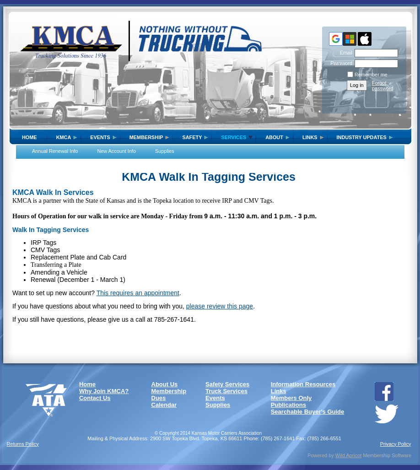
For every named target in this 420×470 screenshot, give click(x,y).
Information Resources (303, 384)
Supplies (164, 151)
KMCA (63, 137)
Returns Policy (23, 444)
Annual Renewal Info (55, 151)
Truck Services (226, 391)
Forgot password (382, 85)
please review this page (219, 306)
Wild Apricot (348, 455)
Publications (288, 404)
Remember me (371, 74)
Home (29, 137)
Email (344, 52)
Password (339, 63)
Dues (158, 397)
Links (310, 137)
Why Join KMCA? (104, 391)
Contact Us (95, 397)
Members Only (291, 397)
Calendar (164, 404)
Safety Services (227, 384)
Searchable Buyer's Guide (308, 411)
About (274, 137)
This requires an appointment (138, 293)
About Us (164, 384)
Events (100, 137)
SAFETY (192, 137)
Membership (146, 137)
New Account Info (116, 151)
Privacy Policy (395, 444)
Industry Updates (362, 137)
